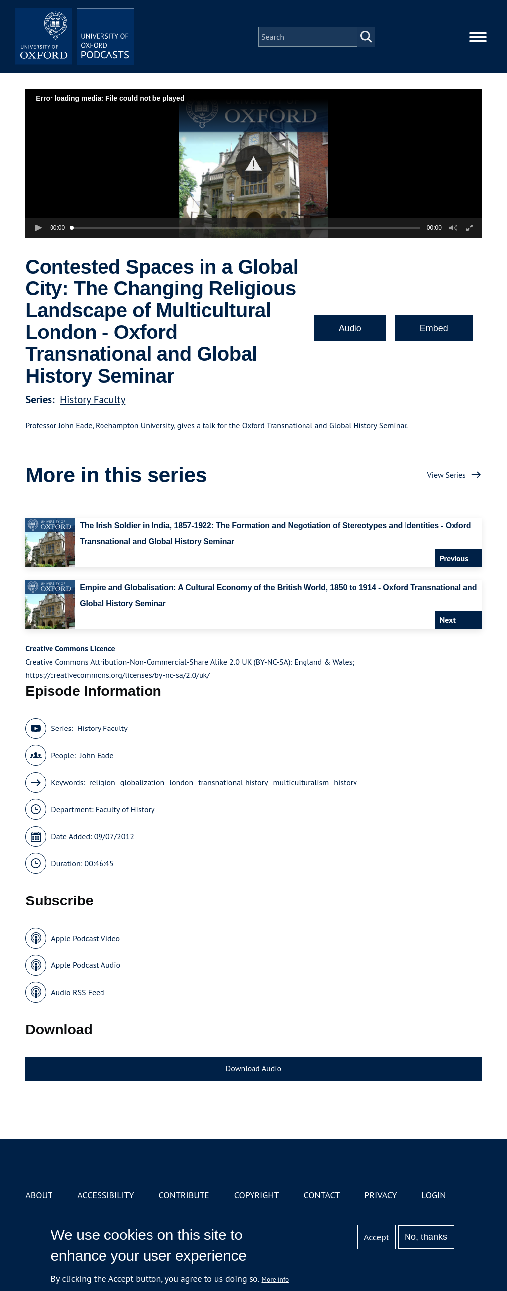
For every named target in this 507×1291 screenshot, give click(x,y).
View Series (446, 475)
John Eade (96, 755)
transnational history (233, 782)
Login (434, 1195)
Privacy (380, 1195)
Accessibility (105, 1195)
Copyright (256, 1195)
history (345, 782)
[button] (253, 163)
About (38, 1195)
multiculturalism (301, 782)
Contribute (184, 1195)
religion (102, 782)
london (181, 782)
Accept (376, 1237)
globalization (142, 782)
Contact (322, 1195)
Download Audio (253, 1068)
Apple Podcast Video (85, 938)
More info (275, 1279)
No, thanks (426, 1237)
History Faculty (92, 399)
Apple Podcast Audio (85, 965)
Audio (350, 328)
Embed (434, 328)
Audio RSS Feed (77, 992)
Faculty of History (125, 809)
